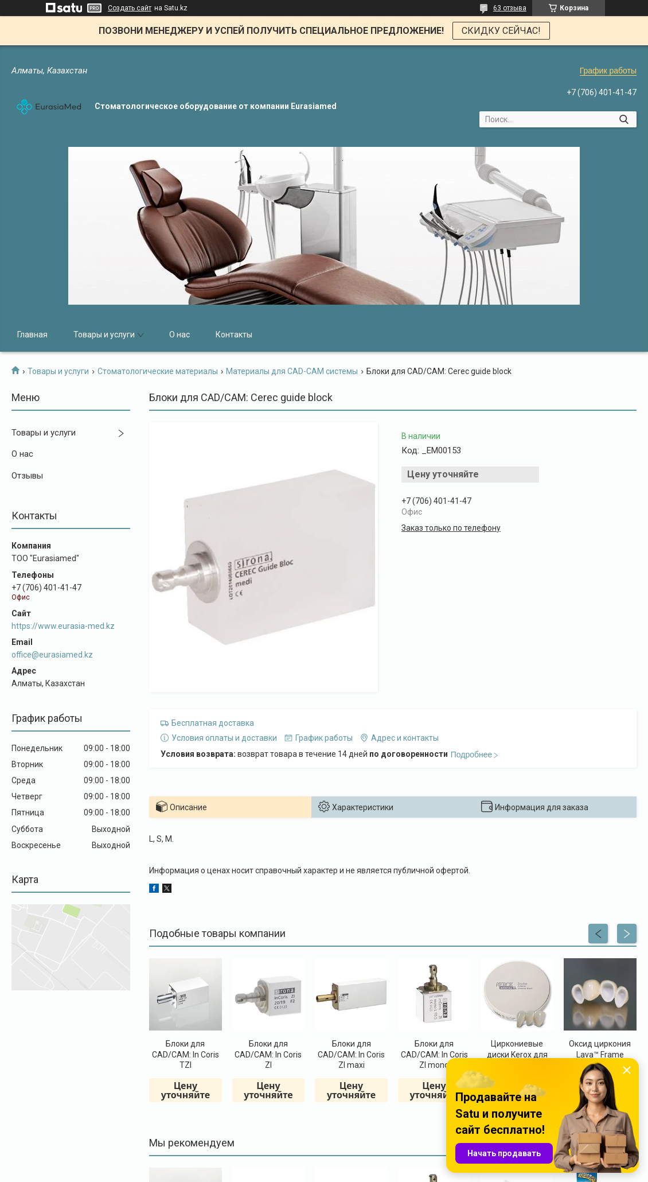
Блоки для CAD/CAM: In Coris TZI (185, 1054)
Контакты (234, 334)
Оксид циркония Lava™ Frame (600, 1049)
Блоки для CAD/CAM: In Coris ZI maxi (351, 1054)
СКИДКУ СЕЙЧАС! (501, 30)
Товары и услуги (104, 334)
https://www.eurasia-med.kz (63, 626)
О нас (179, 334)
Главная (32, 334)
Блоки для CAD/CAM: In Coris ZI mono (434, 1054)
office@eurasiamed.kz (52, 654)
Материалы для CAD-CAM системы (292, 371)
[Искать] (624, 119)
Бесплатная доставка (212, 723)
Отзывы (27, 476)
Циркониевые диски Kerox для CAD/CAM (517, 1054)
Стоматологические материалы (157, 371)
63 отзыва (509, 8)
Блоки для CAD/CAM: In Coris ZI (268, 1054)
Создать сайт (129, 8)
